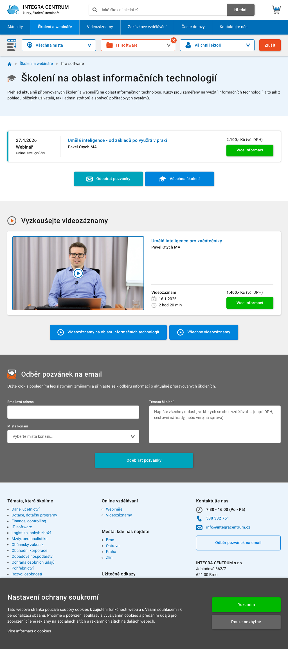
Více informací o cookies (29, 631)
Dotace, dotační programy (34, 515)
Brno (110, 540)
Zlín (109, 557)
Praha (111, 552)
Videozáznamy (119, 515)
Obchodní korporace (29, 550)
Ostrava (113, 546)
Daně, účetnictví (26, 509)
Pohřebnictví (23, 568)
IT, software (22, 527)
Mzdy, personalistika (30, 539)
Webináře (114, 509)
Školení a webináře (36, 64)
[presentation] (158, 10)
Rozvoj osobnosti (27, 574)
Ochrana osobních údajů (33, 562)
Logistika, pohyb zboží (31, 533)
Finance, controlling (29, 521)
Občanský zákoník (28, 545)
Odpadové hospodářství (32, 556)
